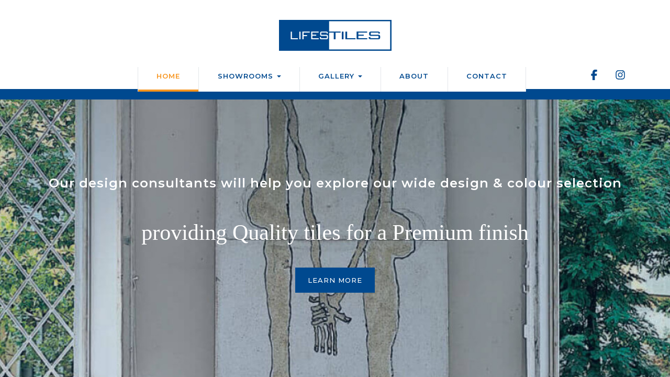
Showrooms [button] (249, 76)
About (414, 76)
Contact (486, 76)
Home (168, 76)
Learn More (335, 280)
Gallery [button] (340, 76)
